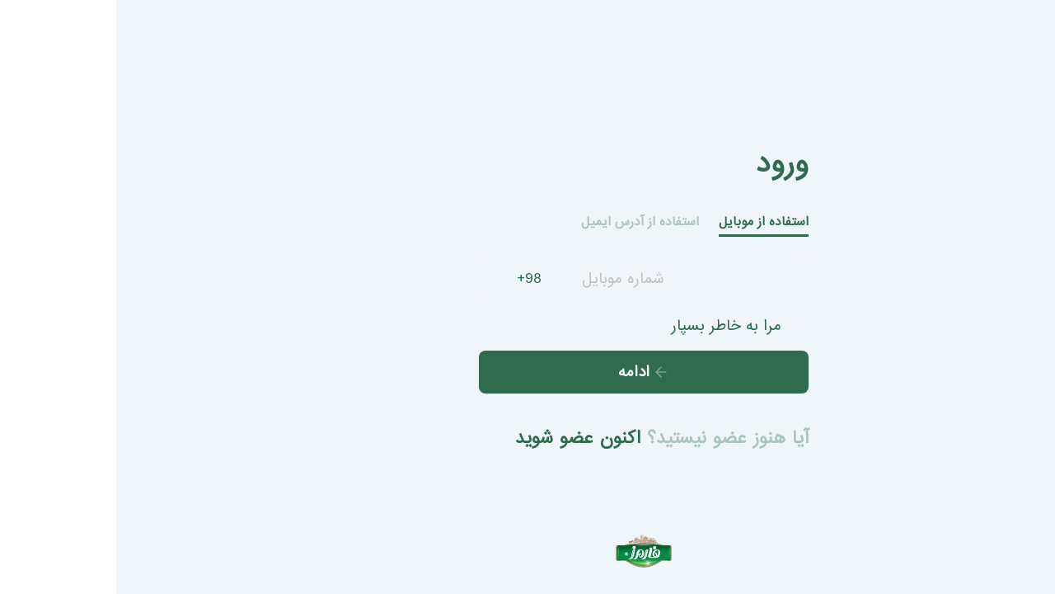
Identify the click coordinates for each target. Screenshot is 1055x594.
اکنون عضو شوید (461, 438)
